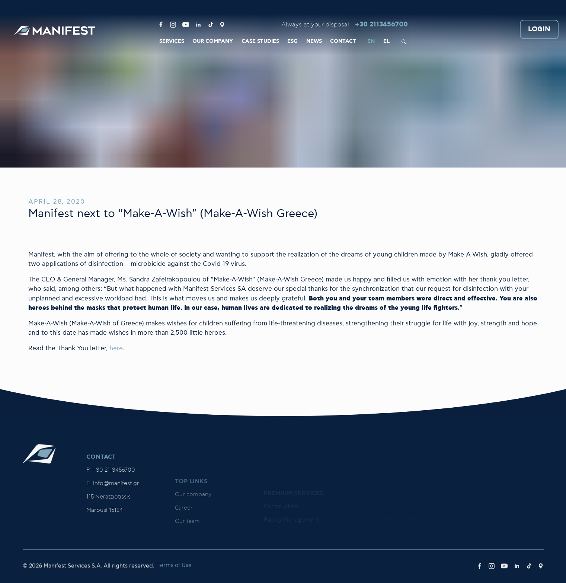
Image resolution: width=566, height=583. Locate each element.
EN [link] (371, 41)
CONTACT (343, 41)
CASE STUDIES (260, 41)
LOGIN (539, 29)
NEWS (314, 41)
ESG (292, 41)
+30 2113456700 (381, 24)
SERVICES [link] (171, 41)
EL (386, 41)
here (116, 348)
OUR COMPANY (212, 41)
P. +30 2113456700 (110, 519)
